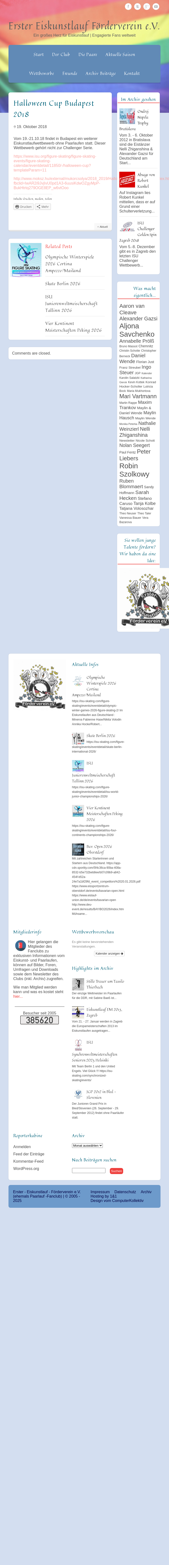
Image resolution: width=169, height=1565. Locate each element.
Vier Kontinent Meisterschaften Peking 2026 (73, 326)
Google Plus (146, 6)
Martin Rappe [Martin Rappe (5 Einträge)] (128, 403)
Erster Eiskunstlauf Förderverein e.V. (84, 25)
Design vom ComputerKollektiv (117, 1201)
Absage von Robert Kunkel (146, 180)
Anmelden (22, 1147)
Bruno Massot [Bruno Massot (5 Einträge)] (128, 346)
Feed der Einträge (28, 1154)
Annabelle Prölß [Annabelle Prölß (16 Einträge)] (136, 341)
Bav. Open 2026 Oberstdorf (99, 849)
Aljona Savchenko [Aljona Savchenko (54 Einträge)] (136, 330)
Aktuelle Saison (120, 54)
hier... (18, 996)
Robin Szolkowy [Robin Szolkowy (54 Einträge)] (134, 470)
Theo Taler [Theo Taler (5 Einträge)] (144, 513)
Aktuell (104, 226)
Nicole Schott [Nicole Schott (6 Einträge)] (145, 440)
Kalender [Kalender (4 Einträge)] (147, 373)
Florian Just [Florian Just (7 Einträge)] (145, 362)
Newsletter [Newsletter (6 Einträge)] (127, 440)
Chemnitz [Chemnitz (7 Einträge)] (145, 346)
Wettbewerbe (41, 73)
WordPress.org (26, 1169)
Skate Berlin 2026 (62, 283)
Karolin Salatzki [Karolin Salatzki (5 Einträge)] (129, 378)
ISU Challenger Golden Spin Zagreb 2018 (137, 231)
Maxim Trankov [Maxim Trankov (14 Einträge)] (135, 405)
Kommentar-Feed (28, 1161)
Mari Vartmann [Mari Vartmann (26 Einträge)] (138, 396)
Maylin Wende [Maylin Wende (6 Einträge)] (145, 418)
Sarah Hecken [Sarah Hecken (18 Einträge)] (134, 495)
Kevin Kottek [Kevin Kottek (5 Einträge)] (136, 382)
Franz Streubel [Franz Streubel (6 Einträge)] (130, 367)
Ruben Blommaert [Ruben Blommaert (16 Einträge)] (131, 483)
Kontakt (132, 73)
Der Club (61, 54)
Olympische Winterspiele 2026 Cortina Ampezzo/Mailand (69, 263)
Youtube (156, 6)
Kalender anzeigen (109, 953)
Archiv (146, 1192)
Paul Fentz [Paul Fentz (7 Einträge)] (127, 452)
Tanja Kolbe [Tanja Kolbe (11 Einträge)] (145, 503)
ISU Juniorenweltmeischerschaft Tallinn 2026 (71, 303)
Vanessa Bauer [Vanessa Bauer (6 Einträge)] (130, 517)
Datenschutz (125, 1192)
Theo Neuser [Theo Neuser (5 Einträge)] (127, 513)
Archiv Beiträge (101, 73)
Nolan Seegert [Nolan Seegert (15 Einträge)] (134, 445)
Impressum (100, 1192)
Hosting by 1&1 (103, 1196)
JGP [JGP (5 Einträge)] (138, 373)
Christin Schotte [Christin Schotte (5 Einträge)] (129, 350)
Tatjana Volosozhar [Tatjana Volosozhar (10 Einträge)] (136, 508)
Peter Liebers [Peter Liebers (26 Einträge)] (135, 455)
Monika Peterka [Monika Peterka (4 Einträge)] (128, 423)
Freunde (70, 73)
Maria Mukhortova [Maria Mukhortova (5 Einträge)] (138, 391)
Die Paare (88, 54)
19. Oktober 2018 (32, 127)
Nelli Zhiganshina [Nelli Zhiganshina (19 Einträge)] (134, 432)
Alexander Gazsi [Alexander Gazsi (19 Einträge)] (138, 319)
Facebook (128, 6)
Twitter (137, 6)
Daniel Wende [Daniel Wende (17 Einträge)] (132, 358)
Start (39, 54)
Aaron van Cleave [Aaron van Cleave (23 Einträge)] (132, 309)
